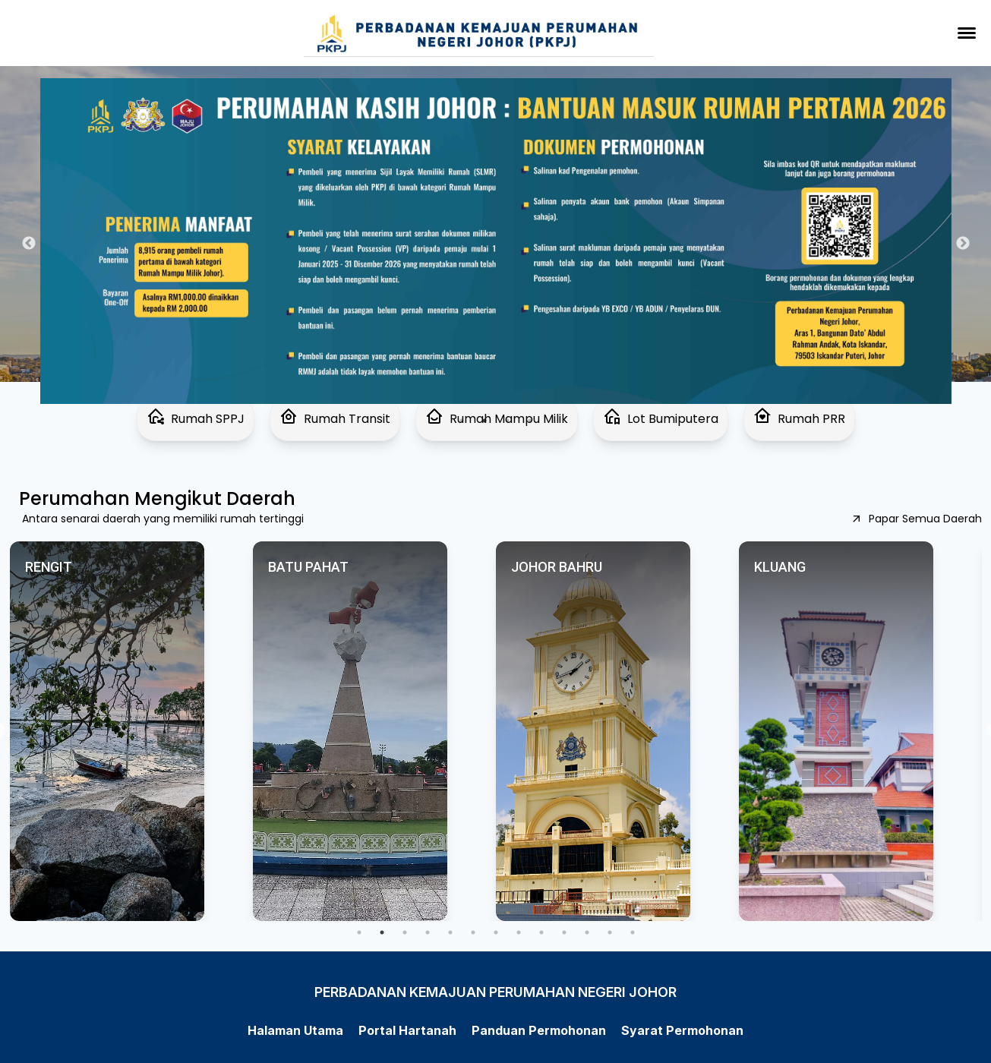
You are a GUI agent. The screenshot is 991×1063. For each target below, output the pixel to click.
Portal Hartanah (407, 1030)
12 (609, 932)
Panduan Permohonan (539, 1030)
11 (587, 932)
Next (962, 243)
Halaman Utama (295, 1030)
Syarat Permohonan (682, 1030)
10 (564, 932)
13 (632, 932)
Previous (28, 243)
